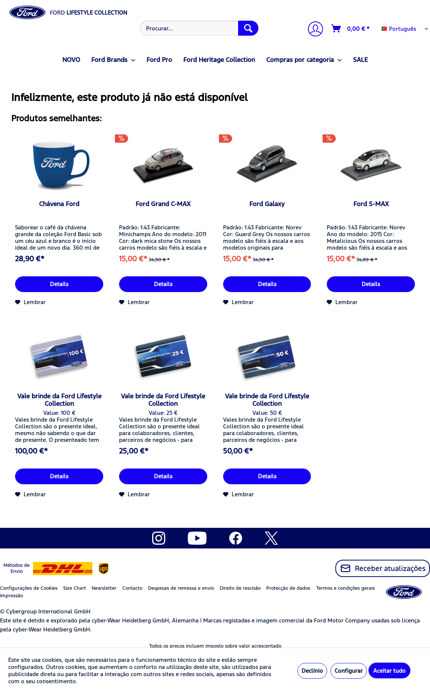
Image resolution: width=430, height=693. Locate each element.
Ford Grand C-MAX (163, 204)
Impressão (11, 596)
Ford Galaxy (267, 204)
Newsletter (104, 588)
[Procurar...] (199, 28)
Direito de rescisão (240, 588)
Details (59, 284)
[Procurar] (248, 28)
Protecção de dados (288, 588)
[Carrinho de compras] (350, 28)
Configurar (349, 670)
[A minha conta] (312, 30)
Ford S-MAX (371, 204)
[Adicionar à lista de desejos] (30, 302)
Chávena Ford (59, 204)
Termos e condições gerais (345, 588)
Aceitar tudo (389, 670)
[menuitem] (198, 28)
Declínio (312, 670)
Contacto (132, 588)
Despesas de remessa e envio (181, 588)
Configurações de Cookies (28, 588)
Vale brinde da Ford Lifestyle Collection (59, 399)
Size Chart (74, 588)
